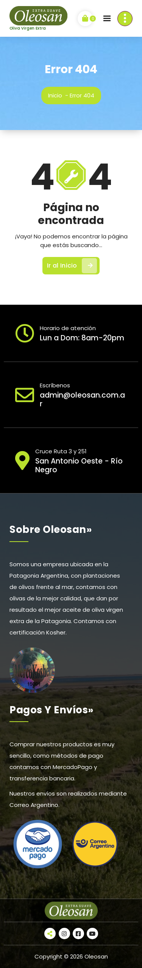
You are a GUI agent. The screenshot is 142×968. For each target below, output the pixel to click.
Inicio (55, 95)
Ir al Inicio (72, 265)
